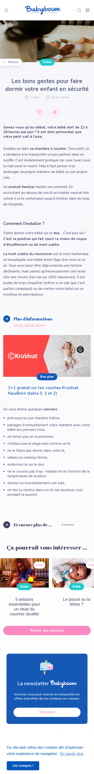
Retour (11, 62)
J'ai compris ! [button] (23, 766)
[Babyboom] (42, 10)
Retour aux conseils (47, 630)
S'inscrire (47, 712)
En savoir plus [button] (72, 754)
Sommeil (67, 525)
